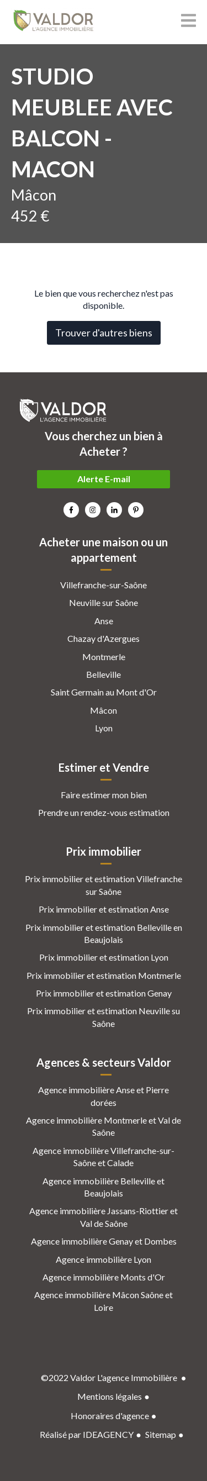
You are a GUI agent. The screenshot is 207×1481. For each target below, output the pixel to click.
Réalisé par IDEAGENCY (87, 1434)
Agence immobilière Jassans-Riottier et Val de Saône (103, 1216)
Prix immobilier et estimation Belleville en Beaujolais (103, 933)
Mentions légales (109, 1396)
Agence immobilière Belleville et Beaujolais (103, 1187)
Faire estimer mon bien (104, 794)
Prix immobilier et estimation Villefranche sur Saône (103, 884)
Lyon (104, 728)
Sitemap (160, 1434)
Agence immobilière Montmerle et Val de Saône (103, 1126)
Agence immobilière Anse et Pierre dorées (103, 1095)
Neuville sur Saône (103, 602)
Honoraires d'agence (110, 1415)
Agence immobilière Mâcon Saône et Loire (103, 1300)
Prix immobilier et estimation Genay (104, 993)
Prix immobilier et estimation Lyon (103, 957)
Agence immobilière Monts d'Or (104, 1277)
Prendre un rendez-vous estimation (103, 812)
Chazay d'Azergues (103, 638)
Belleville (103, 674)
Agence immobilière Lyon (103, 1259)
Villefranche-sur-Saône (103, 584)
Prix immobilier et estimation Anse (104, 909)
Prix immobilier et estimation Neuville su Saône (103, 1016)
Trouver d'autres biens (103, 332)
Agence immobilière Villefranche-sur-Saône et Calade (103, 1156)
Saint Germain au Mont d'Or (104, 692)
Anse (103, 620)
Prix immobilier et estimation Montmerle (103, 975)
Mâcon (103, 710)
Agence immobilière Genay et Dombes (104, 1241)
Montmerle (103, 656)
